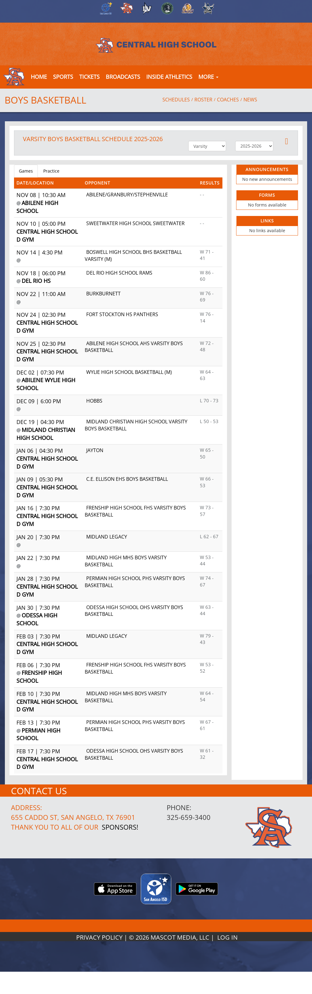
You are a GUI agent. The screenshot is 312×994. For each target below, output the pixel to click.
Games (26, 171)
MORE (208, 76)
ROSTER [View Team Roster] (203, 100)
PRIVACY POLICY (99, 937)
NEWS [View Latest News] (250, 100)
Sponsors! (120, 827)
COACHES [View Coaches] (228, 100)
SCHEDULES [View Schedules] (176, 100)
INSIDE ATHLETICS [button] (169, 76)
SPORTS (63, 76)
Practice (51, 171)
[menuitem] (105, 8)
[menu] (39, 76)
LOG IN (227, 937)
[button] (89, 76)
